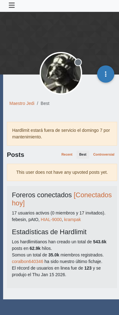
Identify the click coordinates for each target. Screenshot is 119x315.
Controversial (104, 154)
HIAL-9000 (51, 219)
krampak (72, 219)
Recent (67, 154)
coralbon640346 (27, 261)
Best (83, 154)
